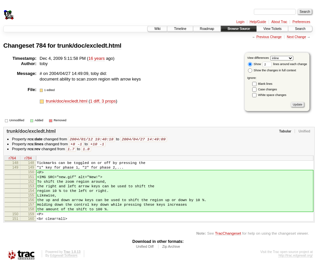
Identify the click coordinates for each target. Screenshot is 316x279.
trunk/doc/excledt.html (89, 45)
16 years (96, 58)
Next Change (296, 37)
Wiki (157, 29)
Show (254, 64)
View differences (258, 57)
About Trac (279, 22)
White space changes (272, 95)
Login (240, 22)
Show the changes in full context (272, 70)
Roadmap (207, 29)
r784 (28, 159)
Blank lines (265, 83)
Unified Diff (145, 261)
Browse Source (239, 29)
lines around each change (284, 64)
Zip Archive (171, 261)
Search (300, 29)
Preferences (301, 22)
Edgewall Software (63, 270)
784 (41, 45)
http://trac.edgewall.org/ (296, 270)
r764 (12, 159)
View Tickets (272, 29)
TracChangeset (228, 248)
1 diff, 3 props (103, 101)
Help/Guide (258, 22)
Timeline (180, 29)
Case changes (267, 89)
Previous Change (269, 37)
